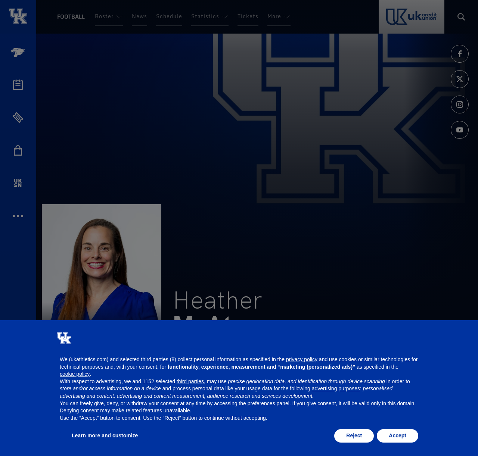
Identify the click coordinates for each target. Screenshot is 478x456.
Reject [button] (354, 435)
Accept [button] (397, 435)
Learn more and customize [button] (105, 435)
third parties (190, 381)
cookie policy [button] (75, 374)
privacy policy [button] (301, 359)
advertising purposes (336, 388)
